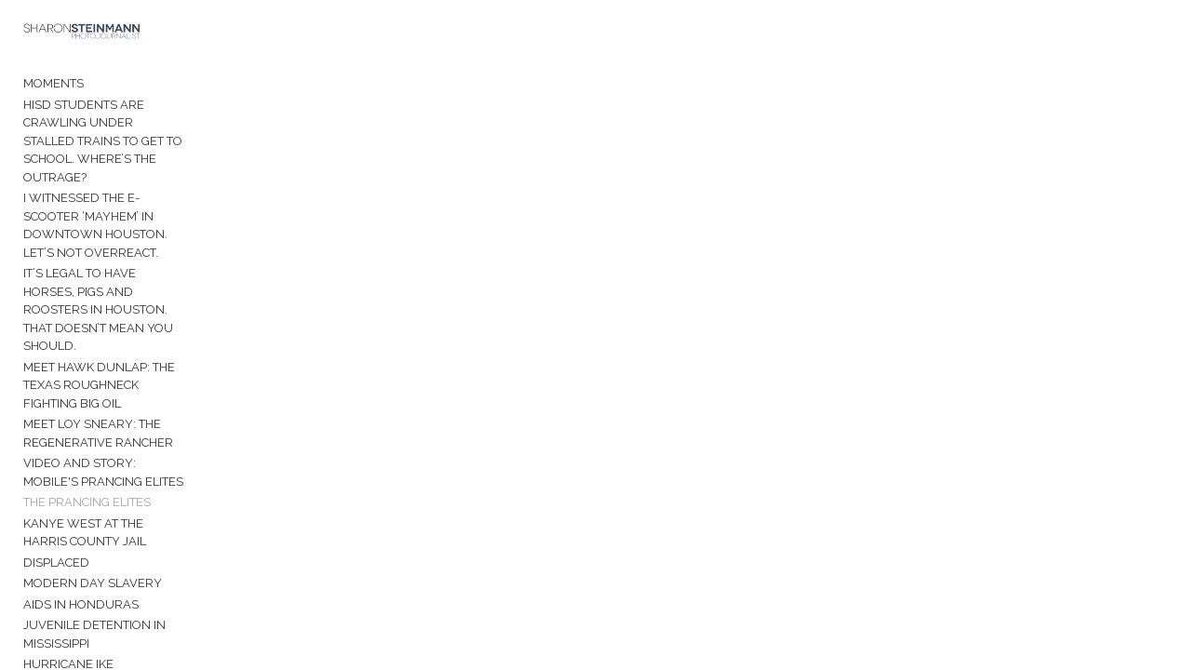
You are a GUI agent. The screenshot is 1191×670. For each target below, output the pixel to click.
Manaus (49, 586)
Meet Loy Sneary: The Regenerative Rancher (98, 331)
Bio (33, 620)
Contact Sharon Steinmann (114, 642)
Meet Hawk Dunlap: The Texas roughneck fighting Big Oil (119, 291)
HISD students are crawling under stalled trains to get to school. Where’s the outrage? (126, 129)
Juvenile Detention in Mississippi (128, 522)
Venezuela (59, 564)
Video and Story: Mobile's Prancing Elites (108, 370)
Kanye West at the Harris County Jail (133, 430)
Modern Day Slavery (92, 481)
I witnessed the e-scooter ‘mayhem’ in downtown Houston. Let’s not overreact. (132, 186)
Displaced (56, 460)
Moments (53, 90)
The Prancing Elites (87, 400)
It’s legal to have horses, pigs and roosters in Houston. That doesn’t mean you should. (135, 244)
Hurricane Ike (68, 544)
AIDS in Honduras (81, 502)
